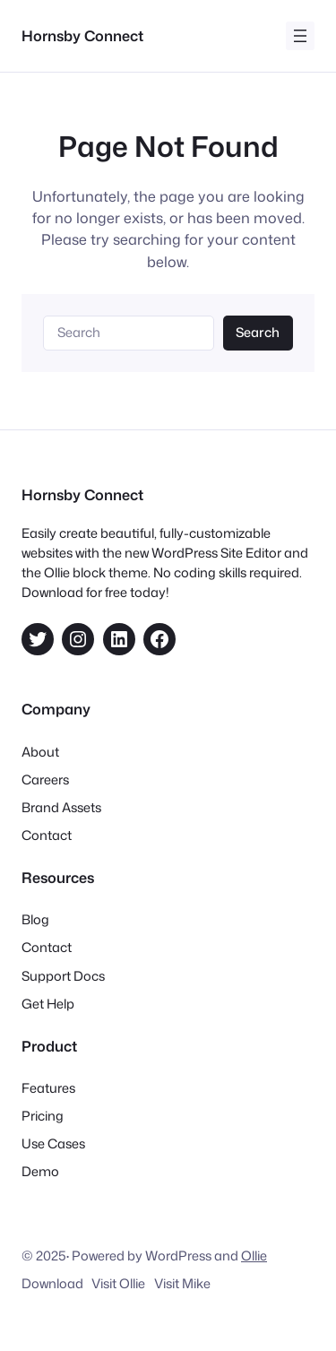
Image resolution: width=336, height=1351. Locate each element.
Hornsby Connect (82, 35)
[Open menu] (300, 36)
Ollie (254, 1255)
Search (258, 332)
